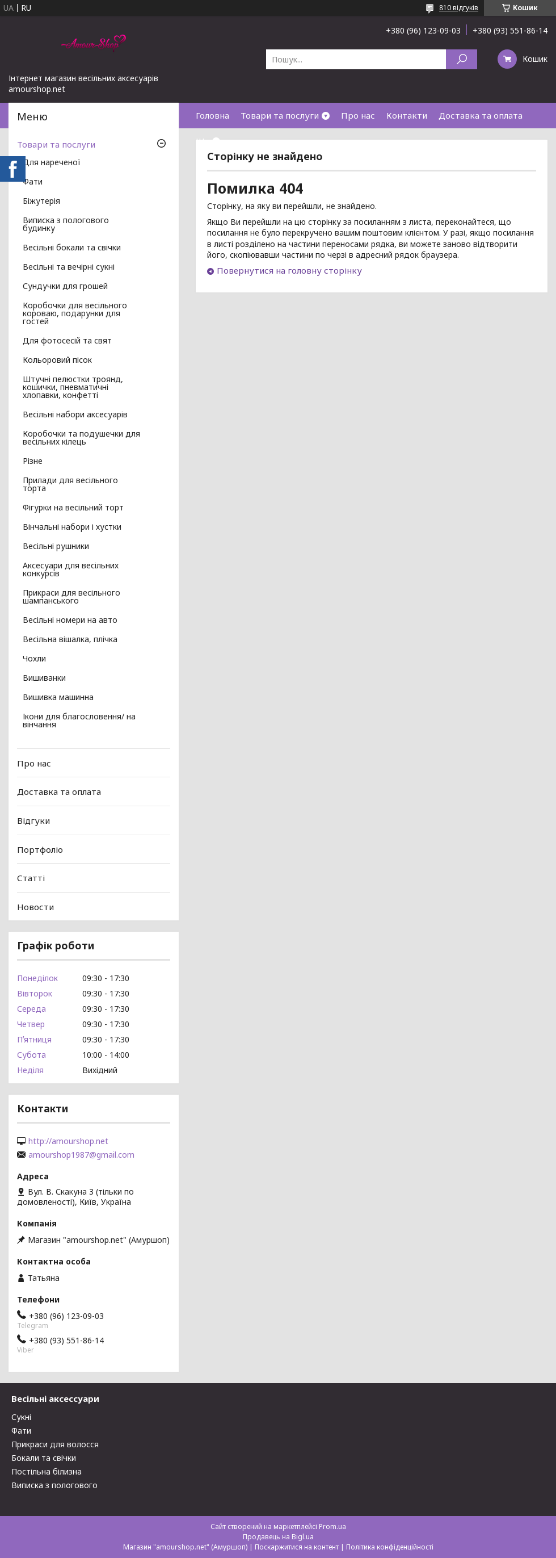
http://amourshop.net (68, 1141)
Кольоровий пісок (57, 360)
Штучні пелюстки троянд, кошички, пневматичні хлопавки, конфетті (73, 387)
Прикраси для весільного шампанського (71, 597)
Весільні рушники (56, 546)
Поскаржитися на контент (297, 1547)
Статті (31, 877)
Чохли (34, 659)
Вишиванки (44, 678)
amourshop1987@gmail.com (81, 1155)
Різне (33, 461)
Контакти (406, 115)
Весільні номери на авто (70, 620)
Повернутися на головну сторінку (289, 270)
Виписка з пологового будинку (66, 224)
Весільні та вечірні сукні (69, 267)
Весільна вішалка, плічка (70, 639)
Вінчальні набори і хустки (72, 527)
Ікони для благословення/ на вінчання (79, 721)
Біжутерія (41, 201)
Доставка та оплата (481, 115)
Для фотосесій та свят (67, 341)
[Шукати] (461, 59)
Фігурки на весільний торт (73, 508)
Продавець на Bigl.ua (278, 1537)
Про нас (358, 115)
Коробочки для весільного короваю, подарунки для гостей (75, 313)
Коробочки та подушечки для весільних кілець (81, 438)
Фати (33, 182)
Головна (212, 115)
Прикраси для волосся (55, 1444)
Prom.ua (332, 1526)
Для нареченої (52, 162)
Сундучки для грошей (65, 286)
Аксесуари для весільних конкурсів (71, 570)
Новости (35, 906)
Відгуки (33, 820)
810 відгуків (458, 7)
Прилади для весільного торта (70, 484)
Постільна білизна (46, 1471)
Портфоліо (40, 849)
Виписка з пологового (54, 1485)
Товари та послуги (280, 115)
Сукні (21, 1417)
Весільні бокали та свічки (72, 248)
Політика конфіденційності (389, 1547)
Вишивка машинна (58, 697)
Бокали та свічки (43, 1457)
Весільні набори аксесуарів (75, 415)
